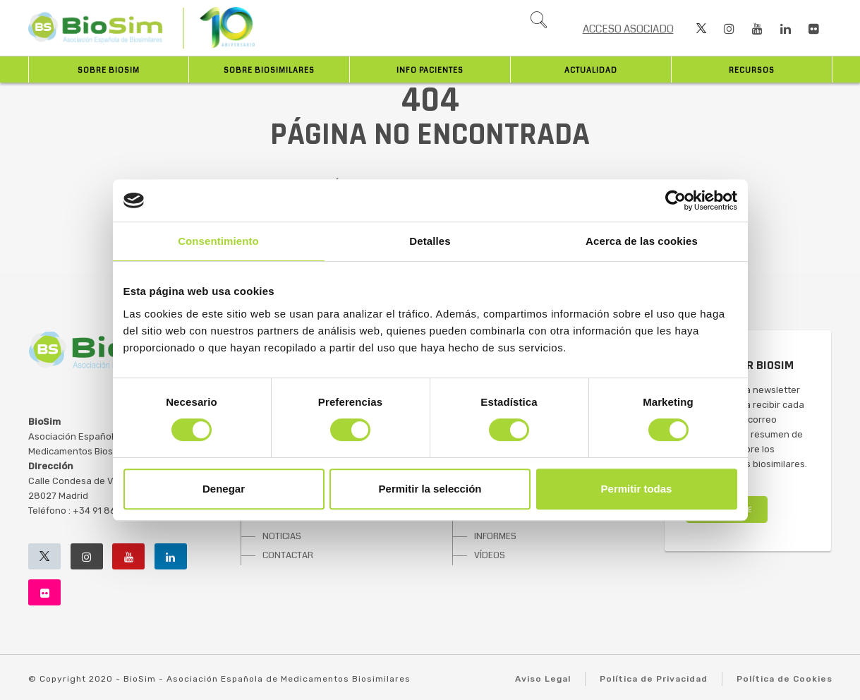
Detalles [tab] (429, 241)
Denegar (223, 489)
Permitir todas (636, 489)
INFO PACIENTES (430, 70)
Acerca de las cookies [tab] (642, 241)
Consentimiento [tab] (218, 241)
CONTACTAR (287, 555)
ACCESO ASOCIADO (628, 29)
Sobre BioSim (109, 70)
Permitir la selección (430, 489)
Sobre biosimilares (269, 70)
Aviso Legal (543, 679)
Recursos (752, 70)
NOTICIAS (281, 536)
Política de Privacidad (654, 679)
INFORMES (495, 536)
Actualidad (590, 70)
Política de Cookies (784, 679)
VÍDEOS (489, 555)
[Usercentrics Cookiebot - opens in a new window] (675, 200)
